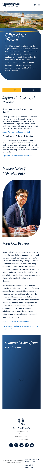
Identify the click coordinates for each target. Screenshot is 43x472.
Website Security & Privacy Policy (33, 460)
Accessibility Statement (33, 466)
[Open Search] (35, 5)
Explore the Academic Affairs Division (15, 155)
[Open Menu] (39, 5)
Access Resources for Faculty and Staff (16, 132)
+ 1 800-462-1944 (21, 439)
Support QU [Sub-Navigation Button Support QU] (34, 90)
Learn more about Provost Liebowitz (16, 321)
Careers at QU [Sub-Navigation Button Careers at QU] (14, 90)
